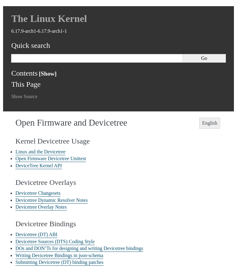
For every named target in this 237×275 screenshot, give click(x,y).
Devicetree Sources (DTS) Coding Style (55, 241)
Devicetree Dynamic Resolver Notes (51, 200)
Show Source (24, 96)
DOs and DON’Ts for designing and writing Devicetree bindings (79, 248)
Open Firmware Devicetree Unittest (50, 158)
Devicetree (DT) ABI (36, 234)
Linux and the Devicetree (40, 151)
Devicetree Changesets (37, 193)
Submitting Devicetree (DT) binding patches (59, 262)
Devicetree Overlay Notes (41, 207)
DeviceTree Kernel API (38, 165)
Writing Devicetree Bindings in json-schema (59, 255)
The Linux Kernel (49, 18)
